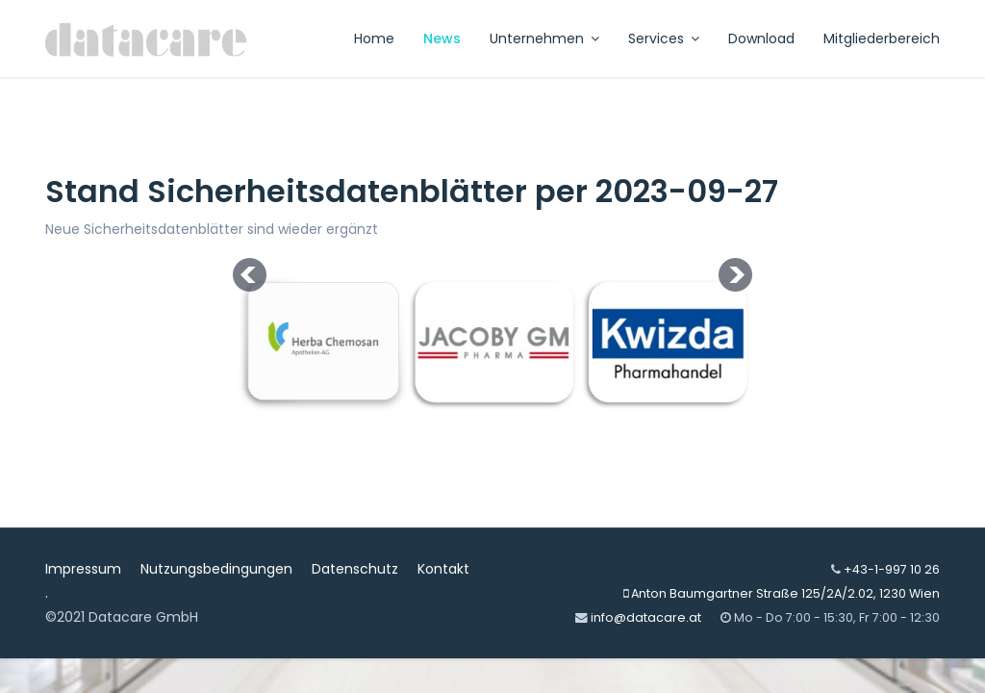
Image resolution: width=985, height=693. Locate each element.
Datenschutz (355, 568)
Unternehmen (537, 38)
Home (374, 38)
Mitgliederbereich (881, 38)
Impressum (83, 568)
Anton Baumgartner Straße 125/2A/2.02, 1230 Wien (785, 593)
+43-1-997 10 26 (892, 569)
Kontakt (443, 568)
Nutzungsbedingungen (216, 568)
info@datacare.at (646, 617)
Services (656, 38)
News (442, 38)
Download (761, 38)
